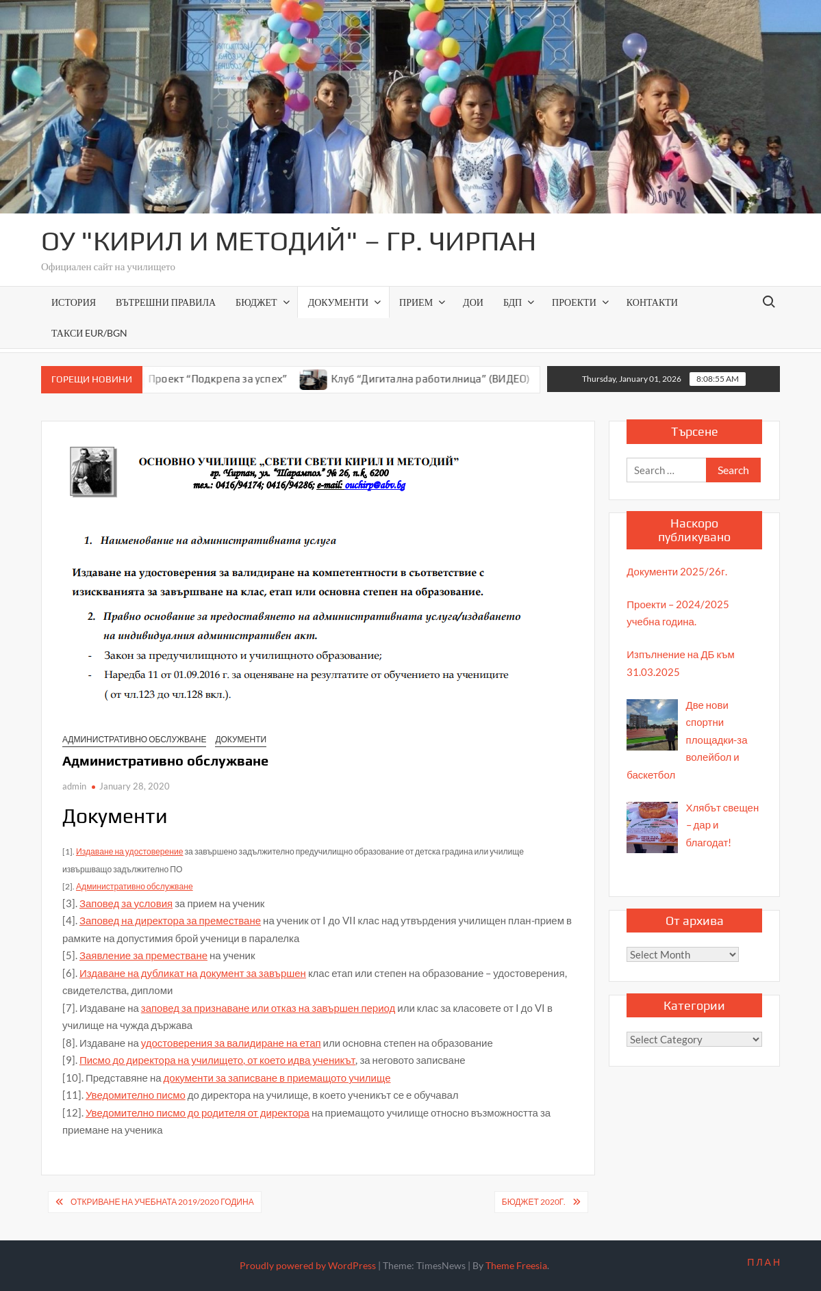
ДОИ (473, 302)
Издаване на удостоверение (130, 851)
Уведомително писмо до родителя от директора (198, 1112)
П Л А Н (763, 1262)
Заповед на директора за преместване (170, 920)
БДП (512, 302)
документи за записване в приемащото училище (277, 1077)
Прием (416, 302)
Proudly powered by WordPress (308, 1265)
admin (74, 786)
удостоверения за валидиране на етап (231, 1042)
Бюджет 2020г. (534, 1202)
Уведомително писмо (136, 1094)
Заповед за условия (126, 903)
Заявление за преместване (143, 955)
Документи (338, 302)
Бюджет (256, 302)
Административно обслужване (134, 739)
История (73, 302)
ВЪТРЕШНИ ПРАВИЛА (166, 302)
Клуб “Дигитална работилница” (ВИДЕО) (440, 378)
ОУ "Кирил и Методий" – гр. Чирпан (288, 241)
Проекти (574, 302)
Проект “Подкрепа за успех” (227, 378)
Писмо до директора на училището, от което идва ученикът (217, 1060)
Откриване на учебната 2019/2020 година (162, 1202)
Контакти (652, 302)
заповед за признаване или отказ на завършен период (268, 1008)
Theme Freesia (516, 1265)
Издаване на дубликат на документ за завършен (192, 973)
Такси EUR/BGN (89, 333)
